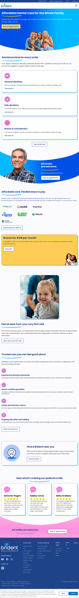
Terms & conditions (11, 581)
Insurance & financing (43, 542)
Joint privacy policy (5, 585)
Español (74, 1)
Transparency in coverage (18, 585)
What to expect (58, 544)
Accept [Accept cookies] (73, 593)
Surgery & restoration (28, 558)
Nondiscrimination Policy (23, 581)
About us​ (67, 544)
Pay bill (67, 1)
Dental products (27, 572)
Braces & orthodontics (28, 555)
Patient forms (59, 550)
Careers (76, 542)
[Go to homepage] (6, 5)
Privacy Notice (15, 583)
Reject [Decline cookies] (63, 593)
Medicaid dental (41, 548)
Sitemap (3, 581)
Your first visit (59, 548)
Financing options (42, 555)
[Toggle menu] (76, 5)
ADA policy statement (25, 583)
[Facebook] (7, 560)
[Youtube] (2, 560)
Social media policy (5, 583)
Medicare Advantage (42, 546)
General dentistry (27, 551)
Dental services (27, 542)
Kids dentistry (26, 553)
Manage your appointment (56, 1)
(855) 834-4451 (42, 1)
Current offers (41, 558)
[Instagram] (12, 560)
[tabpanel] (13, 499)
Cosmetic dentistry (27, 569)
